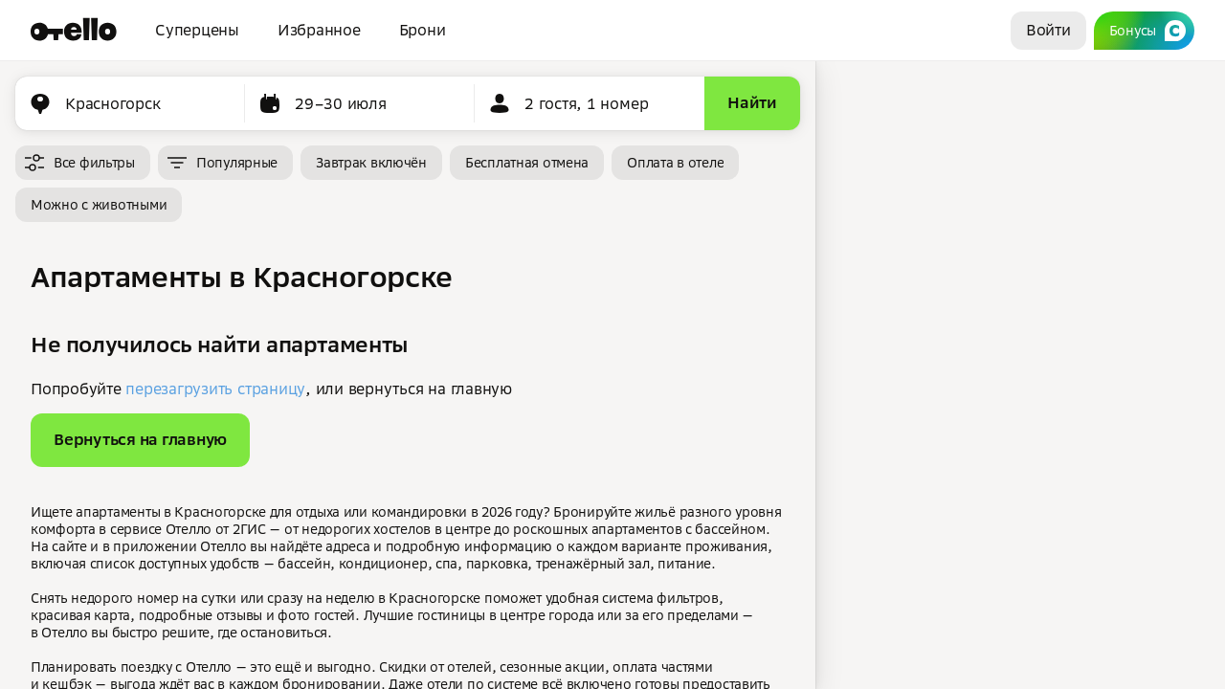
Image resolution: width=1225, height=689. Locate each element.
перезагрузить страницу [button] (215, 388)
